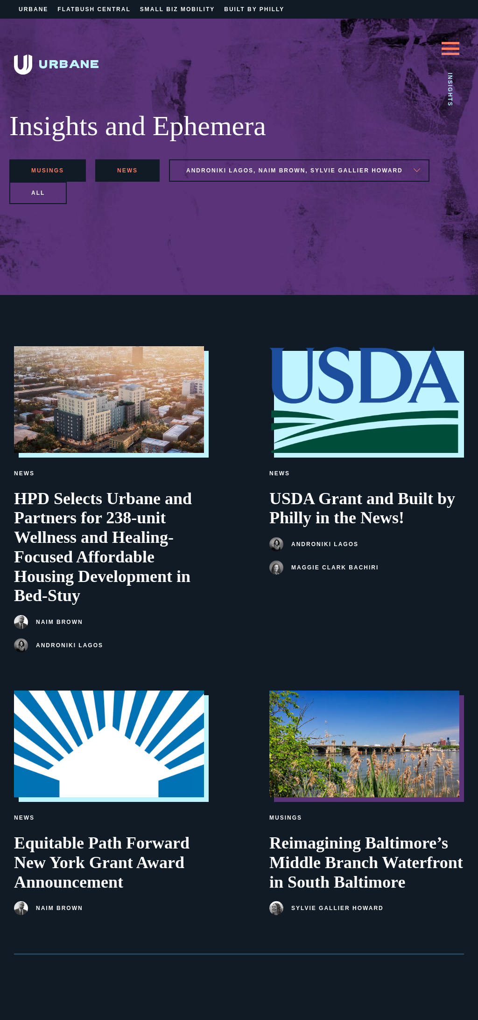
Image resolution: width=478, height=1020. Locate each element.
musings (47, 170)
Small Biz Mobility (177, 9)
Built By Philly (254, 9)
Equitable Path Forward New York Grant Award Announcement (102, 862)
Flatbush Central (93, 9)
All (38, 193)
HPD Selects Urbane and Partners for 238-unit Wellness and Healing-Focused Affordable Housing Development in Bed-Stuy (103, 547)
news (127, 170)
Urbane (33, 9)
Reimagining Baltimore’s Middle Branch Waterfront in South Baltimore (366, 862)
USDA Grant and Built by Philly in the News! (362, 508)
